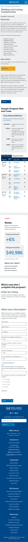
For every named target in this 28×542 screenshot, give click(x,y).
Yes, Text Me (6, 385)
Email (2, 366)
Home (2, 6)
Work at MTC (14, 532)
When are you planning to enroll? (10, 338)
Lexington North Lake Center (14, 478)
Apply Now (5, 68)
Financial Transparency (14, 496)
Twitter (14, 413)
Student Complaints (14, 504)
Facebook (10, 413)
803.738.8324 (15, 449)
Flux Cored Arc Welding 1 (17, 192)
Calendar (14, 517)
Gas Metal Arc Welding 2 (17, 175)
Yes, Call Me (6, 380)
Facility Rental (14, 530)
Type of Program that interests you (11, 357)
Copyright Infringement (14, 494)
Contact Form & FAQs (14, 443)
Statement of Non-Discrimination (14, 501)
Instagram (12, 413)
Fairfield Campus (14, 470)
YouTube (15, 413)
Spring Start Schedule (18, 156)
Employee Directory (14, 527)
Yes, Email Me (6, 383)
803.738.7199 (18, 455)
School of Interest (6, 351)
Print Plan (4, 101)
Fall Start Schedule (6, 156)
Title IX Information (14, 506)
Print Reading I (17, 183)
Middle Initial (5, 328)
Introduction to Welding (16, 171)
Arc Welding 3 (17, 178)
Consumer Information (14, 520)
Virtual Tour (14, 483)
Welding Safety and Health (16, 188)
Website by (14, 538)
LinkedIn (17, 413)
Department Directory (14, 522)
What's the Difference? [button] (8, 364)
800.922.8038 (16, 452)
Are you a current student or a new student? (11, 345)
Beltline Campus (14, 468)
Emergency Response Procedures (14, 525)
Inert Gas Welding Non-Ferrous (17, 197)
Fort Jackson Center (14, 473)
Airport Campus (14, 463)
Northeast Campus (14, 480)
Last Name (4, 333)
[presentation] (12, 396)
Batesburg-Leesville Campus (14, 465)
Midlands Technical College (14, 2)
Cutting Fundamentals (17, 167)
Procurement (14, 499)
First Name (4, 323)
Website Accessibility (14, 509)
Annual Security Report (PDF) (14, 491)
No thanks (5, 388)
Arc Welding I (17, 162)
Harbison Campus (14, 475)
